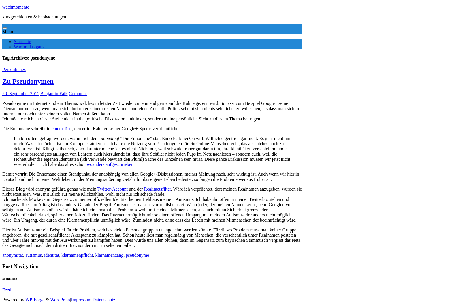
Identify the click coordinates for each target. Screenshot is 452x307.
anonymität (12, 255)
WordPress (60, 299)
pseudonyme (137, 255)
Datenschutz (104, 299)
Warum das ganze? (31, 46)
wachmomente (15, 7)
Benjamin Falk (54, 93)
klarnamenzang (109, 255)
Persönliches (14, 69)
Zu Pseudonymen (28, 81)
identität (51, 255)
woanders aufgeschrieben (110, 164)
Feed (6, 289)
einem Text (62, 128)
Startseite (22, 41)
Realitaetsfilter (157, 189)
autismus (33, 255)
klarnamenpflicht (77, 255)
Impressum (81, 299)
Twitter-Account (112, 189)
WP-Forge (34, 299)
